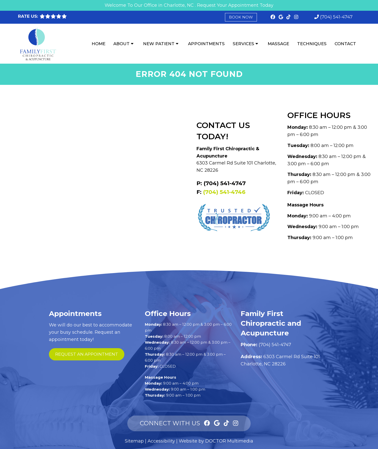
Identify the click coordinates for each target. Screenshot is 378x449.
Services (243, 43)
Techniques (312, 43)
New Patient (159, 43)
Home (98, 43)
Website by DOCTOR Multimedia (216, 441)
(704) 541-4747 (336, 17)
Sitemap (134, 441)
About (121, 43)
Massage (278, 43)
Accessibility (161, 441)
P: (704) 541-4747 (221, 183)
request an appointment (86, 354)
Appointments (206, 43)
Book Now (241, 17)
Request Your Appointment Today (235, 5)
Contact (345, 43)
